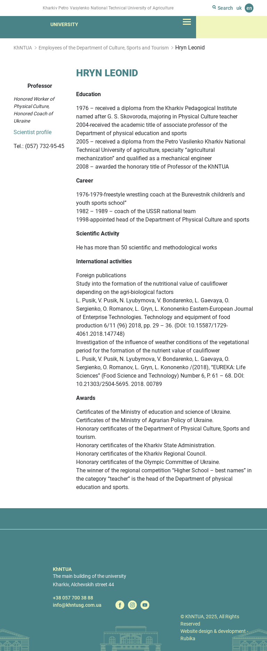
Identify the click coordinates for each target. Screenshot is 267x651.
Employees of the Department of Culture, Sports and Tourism (104, 48)
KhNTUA (23, 48)
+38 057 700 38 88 (73, 597)
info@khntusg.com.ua (77, 605)
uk (239, 8)
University (64, 24)
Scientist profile (32, 132)
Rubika (187, 638)
